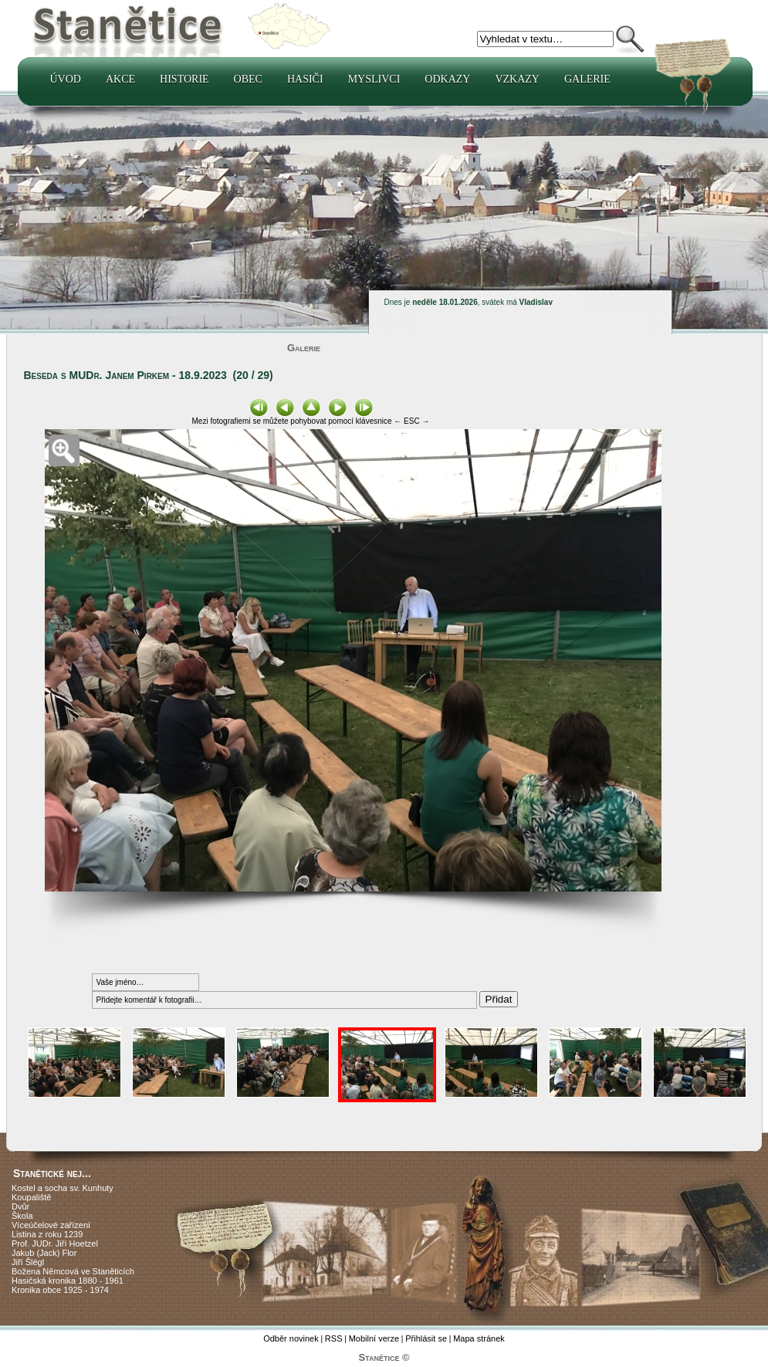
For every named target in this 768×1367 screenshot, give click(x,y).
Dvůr (20, 1206)
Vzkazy (517, 79)
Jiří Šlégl (28, 1262)
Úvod (65, 79)
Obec (248, 79)
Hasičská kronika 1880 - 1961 (67, 1280)
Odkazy (447, 79)
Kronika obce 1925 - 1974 (60, 1289)
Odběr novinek (291, 1338)
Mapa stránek (479, 1338)
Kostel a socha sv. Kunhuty (62, 1188)
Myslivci (374, 79)
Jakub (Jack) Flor (44, 1252)
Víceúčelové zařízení (51, 1225)
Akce (120, 79)
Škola (22, 1215)
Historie (184, 79)
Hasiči (305, 79)
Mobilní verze (374, 1338)
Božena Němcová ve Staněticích (73, 1271)
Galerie (587, 79)
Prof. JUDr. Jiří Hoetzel (55, 1243)
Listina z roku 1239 (47, 1234)
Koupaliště (31, 1197)
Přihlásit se (426, 1338)
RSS (334, 1338)
